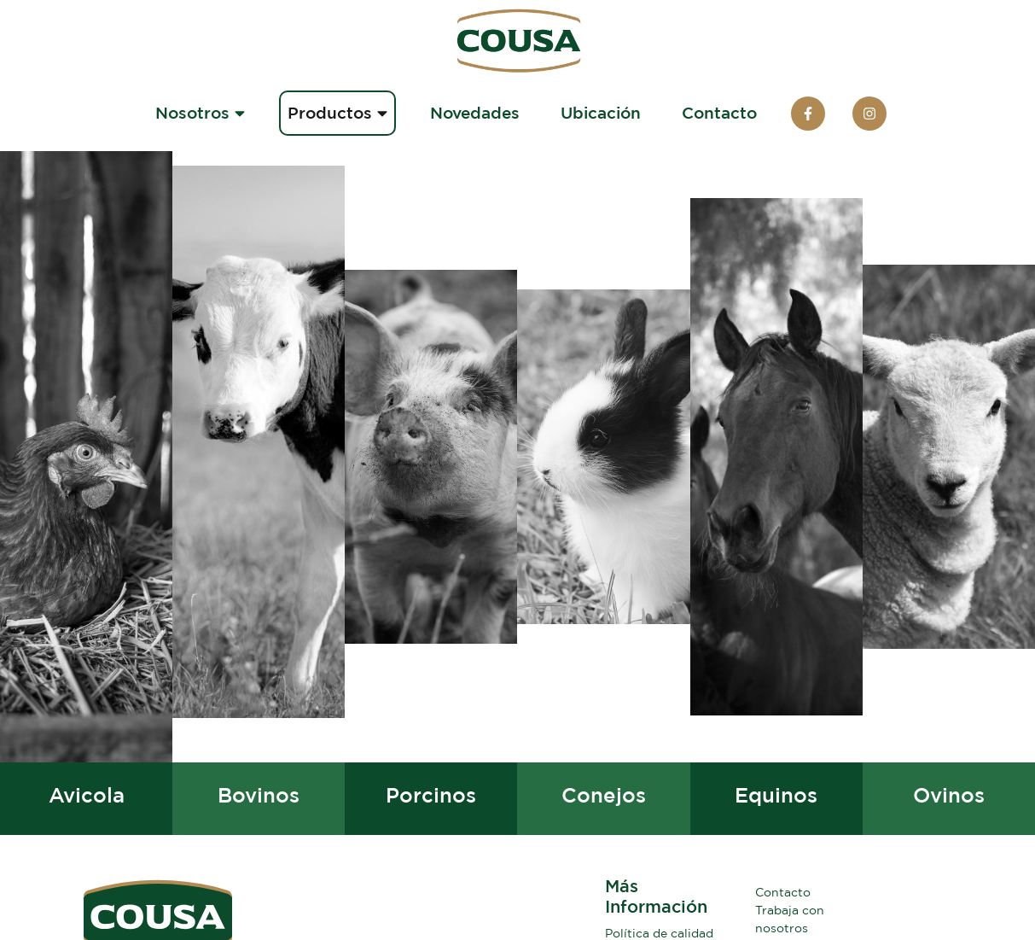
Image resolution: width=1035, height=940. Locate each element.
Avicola (87, 795)
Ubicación (601, 112)
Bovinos (258, 795)
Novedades (475, 112)
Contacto (719, 112)
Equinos (776, 795)
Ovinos (949, 795)
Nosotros (200, 112)
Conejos (603, 795)
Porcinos (431, 795)
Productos (337, 112)
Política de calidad (659, 932)
